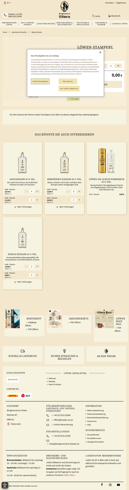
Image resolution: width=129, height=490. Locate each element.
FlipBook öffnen (30, 324)
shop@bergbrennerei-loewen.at (64, 443)
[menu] (64, 24)
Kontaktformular (94, 438)
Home (5, 32)
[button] (7, 2)
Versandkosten (93, 434)
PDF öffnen (33, 329)
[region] (65, 73)
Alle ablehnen (68, 81)
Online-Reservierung (63, 424)
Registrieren (121, 3)
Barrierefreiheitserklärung (97, 417)
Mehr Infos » (70, 475)
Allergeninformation (95, 442)
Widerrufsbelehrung (95, 410)
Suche (97, 16)
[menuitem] (9, 24)
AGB (89, 425)
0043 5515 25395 (15, 16)
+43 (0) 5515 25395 (62, 435)
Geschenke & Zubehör (19, 32)
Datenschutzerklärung (96, 414)
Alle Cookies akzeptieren (69, 88)
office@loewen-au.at (63, 419)
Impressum (92, 421)
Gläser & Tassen (36, 32)
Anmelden (109, 3)
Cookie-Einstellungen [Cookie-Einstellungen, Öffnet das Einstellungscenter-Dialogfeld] (40, 81)
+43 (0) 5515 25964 (62, 415)
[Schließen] (100, 52)
